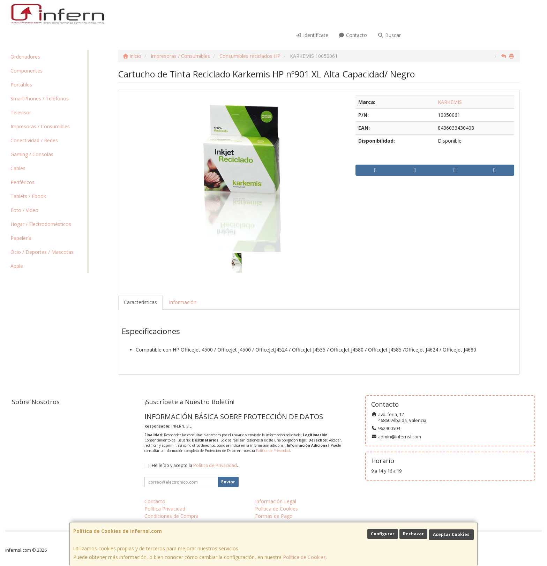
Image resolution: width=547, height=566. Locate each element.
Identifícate (311, 35)
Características (140, 302)
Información (182, 302)
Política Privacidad (164, 508)
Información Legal (275, 501)
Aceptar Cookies (451, 534)
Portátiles (21, 84)
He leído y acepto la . (195, 465)
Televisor (20, 112)
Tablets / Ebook (28, 196)
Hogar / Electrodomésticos (40, 224)
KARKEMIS (450, 102)
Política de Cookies (304, 557)
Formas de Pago (274, 516)
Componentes (26, 70)
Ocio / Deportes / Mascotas (42, 252)
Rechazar (413, 534)
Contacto (353, 35)
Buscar (389, 35)
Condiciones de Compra (171, 516)
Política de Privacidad (273, 450)
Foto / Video (24, 210)
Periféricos (22, 182)
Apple (16, 266)
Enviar (228, 482)
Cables (17, 168)
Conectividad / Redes (34, 140)
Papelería (20, 238)
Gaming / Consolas (31, 154)
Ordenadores (25, 56)
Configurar (383, 534)
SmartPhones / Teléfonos (39, 98)
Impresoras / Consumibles (40, 126)
